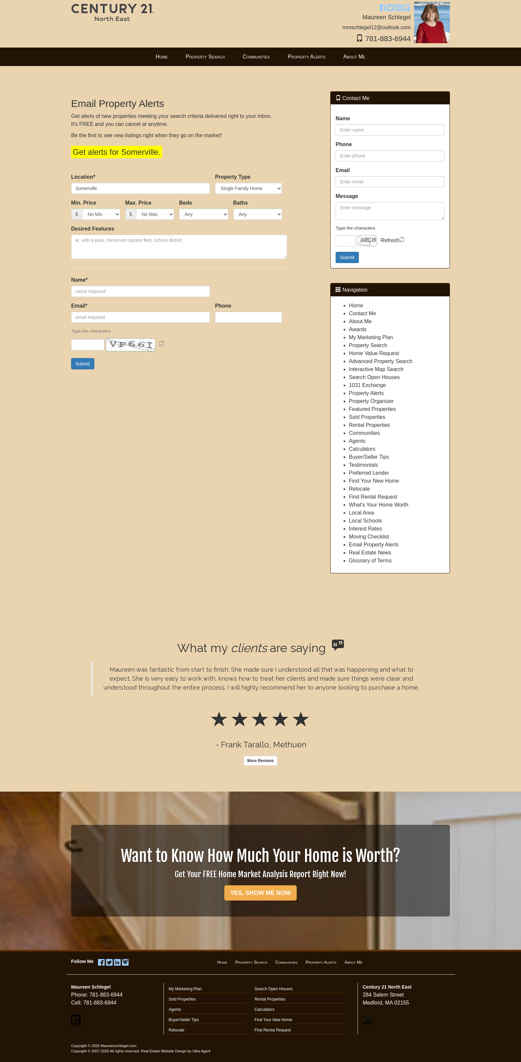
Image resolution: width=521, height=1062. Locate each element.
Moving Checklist (369, 536)
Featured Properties (372, 409)
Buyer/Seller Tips (369, 457)
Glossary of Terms (370, 560)
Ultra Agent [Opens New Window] (201, 1051)
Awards (357, 329)
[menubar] (260, 57)
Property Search (368, 345)
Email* (79, 306)
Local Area (361, 513)
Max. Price (138, 203)
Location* (83, 177)
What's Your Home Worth (378, 505)
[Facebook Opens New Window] (383, 7)
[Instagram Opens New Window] (407, 7)
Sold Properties (367, 417)
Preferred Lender (369, 473)
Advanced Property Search (380, 361)
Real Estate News (370, 552)
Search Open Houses (374, 377)
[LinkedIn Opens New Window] (399, 7)
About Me (360, 321)
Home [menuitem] (162, 56)
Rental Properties (369, 425)
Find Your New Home (374, 481)
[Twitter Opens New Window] (391, 7)
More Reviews (260, 760)
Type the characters (355, 228)
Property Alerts (366, 393)
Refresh (389, 240)
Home (356, 305)
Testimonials (363, 465)
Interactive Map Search (376, 369)
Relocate (359, 489)
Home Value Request (374, 353)
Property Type (232, 177)
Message (347, 196)
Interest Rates (365, 528)
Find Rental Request (373, 497)
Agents (357, 441)
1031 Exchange (367, 385)
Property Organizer (371, 401)
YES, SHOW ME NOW (260, 893)
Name (343, 118)
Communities (364, 433)
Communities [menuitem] (256, 56)
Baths (240, 203)
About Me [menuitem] (354, 56)
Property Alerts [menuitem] (306, 56)
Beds (185, 203)
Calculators (362, 449)
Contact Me (362, 313)
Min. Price (83, 203)
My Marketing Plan (371, 337)
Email (343, 170)
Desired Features (92, 229)
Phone (223, 306)
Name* (79, 280)
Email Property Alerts (373, 544)
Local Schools (365, 521)
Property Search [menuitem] (205, 56)
